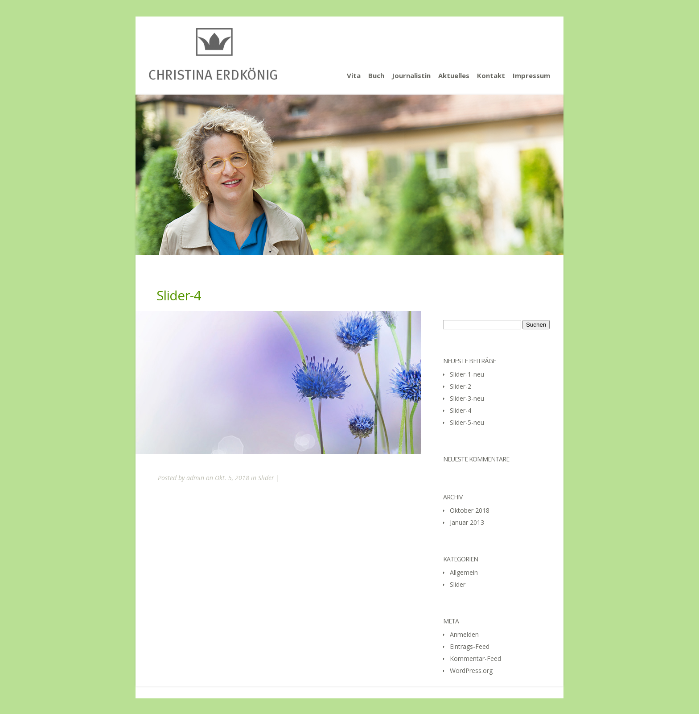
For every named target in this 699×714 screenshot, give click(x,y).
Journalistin (411, 75)
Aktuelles (453, 75)
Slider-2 (460, 386)
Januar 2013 (467, 522)
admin (195, 477)
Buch (376, 75)
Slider (266, 477)
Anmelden (464, 634)
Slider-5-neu (467, 422)
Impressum (531, 75)
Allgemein (464, 572)
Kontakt (491, 75)
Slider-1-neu (467, 374)
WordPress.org (471, 670)
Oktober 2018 (469, 510)
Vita (354, 75)
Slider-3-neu (467, 398)
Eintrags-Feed (469, 646)
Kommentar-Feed (475, 658)
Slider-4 (460, 410)
